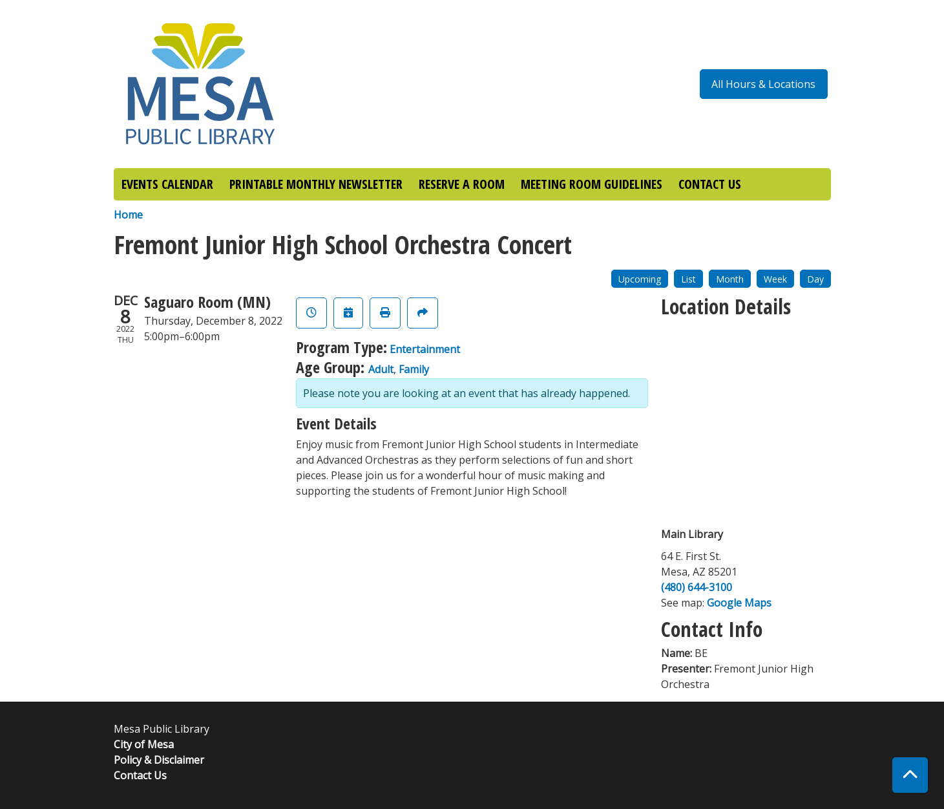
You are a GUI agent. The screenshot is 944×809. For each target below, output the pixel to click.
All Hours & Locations (763, 84)
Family (414, 369)
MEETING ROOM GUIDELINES (591, 184)
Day (815, 279)
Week (775, 279)
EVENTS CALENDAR (167, 184)
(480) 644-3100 (696, 587)
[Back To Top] (910, 775)
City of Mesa (144, 744)
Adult (380, 369)
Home (128, 215)
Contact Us (140, 775)
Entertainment (425, 349)
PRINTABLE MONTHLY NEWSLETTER (316, 184)
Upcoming (639, 279)
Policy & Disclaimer (159, 760)
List (688, 279)
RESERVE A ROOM (462, 184)
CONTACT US (709, 184)
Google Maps (739, 603)
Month (730, 279)
